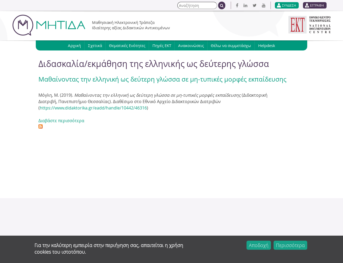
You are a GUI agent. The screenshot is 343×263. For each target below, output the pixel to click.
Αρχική (74, 45)
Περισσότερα (290, 245)
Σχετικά (95, 45)
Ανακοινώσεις (191, 45)
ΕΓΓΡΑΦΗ (317, 5)
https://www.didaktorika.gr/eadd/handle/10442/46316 (93, 108)
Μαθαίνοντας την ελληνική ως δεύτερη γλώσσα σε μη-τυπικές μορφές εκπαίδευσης (162, 79)
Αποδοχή (259, 245)
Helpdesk (267, 45)
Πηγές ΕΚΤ (161, 45)
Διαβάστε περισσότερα (61, 121)
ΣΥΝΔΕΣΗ (289, 5)
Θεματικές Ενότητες (127, 45)
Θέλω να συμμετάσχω (231, 45)
